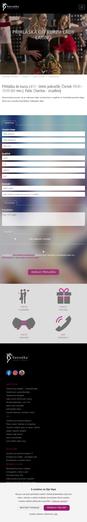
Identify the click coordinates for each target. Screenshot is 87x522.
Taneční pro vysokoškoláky (18, 392)
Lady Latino (39, 77)
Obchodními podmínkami (23, 255)
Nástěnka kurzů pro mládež (18, 469)
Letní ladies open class (16, 441)
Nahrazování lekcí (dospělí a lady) (21, 482)
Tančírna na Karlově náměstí (18, 421)
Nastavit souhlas (29, 508)
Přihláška (54, 77)
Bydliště (6, 154)
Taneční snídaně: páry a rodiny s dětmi (23, 428)
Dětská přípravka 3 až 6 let (18, 402)
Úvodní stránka (10, 77)
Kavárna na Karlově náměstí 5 (19, 454)
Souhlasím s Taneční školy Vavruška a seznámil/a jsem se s (38, 256)
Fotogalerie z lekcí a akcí (17, 472)
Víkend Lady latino (14, 434)
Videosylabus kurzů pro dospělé (20, 479)
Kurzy (26, 77)
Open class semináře (15, 406)
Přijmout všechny (59, 501)
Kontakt (6, 184)
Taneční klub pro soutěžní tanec (20, 413)
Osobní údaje (8, 130)
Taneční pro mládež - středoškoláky (22, 389)
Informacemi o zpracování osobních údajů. (20, 258)
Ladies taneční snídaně (16, 431)
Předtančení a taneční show (18, 460)
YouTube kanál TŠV (14, 475)
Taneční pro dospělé (15, 396)
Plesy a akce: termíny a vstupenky (21, 424)
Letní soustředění (14, 438)
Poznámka (7, 210)
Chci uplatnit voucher (16, 239)
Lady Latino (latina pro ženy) (19, 399)
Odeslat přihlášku (43, 272)
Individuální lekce (13, 409)
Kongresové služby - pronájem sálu (21, 457)
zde (55, 514)
